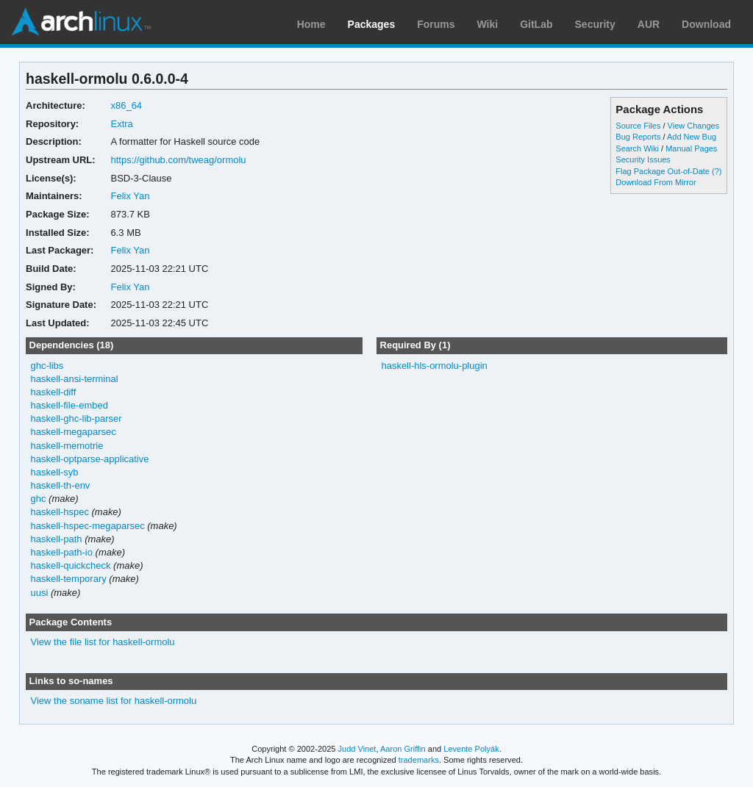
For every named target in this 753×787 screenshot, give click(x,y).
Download (706, 24)
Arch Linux (81, 22)
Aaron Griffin (403, 748)
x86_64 (126, 105)
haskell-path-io (62, 552)
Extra (121, 123)
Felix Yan (129, 195)
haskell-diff (53, 392)
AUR (649, 24)
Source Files (637, 125)
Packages (372, 24)
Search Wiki (637, 148)
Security (595, 24)
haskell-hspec (60, 511)
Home (311, 24)
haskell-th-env (60, 485)
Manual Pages (691, 148)
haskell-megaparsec (73, 431)
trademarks (419, 759)
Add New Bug (691, 136)
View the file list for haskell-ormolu (103, 641)
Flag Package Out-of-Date (662, 171)
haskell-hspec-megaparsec (88, 525)
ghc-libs (47, 365)
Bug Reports (637, 136)
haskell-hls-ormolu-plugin (434, 365)
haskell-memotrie (67, 445)
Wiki (488, 24)
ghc (38, 498)
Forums (435, 24)
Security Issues (642, 159)
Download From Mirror (655, 182)
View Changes (694, 125)
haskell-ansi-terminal (74, 378)
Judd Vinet (357, 748)
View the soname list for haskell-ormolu (114, 700)
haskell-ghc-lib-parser (76, 418)
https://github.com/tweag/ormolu (178, 159)
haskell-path (56, 539)
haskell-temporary (69, 578)
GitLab (536, 24)
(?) (716, 171)
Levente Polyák (471, 748)
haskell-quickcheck (71, 565)
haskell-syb (55, 472)
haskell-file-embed (69, 405)
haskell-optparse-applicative (90, 458)
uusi (40, 592)
